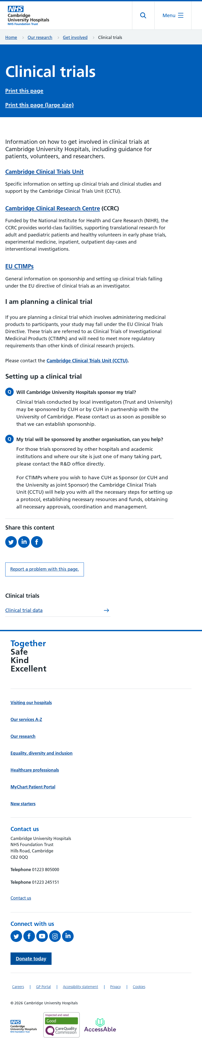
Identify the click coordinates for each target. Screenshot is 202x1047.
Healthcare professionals (35, 770)
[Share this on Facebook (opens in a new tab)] (37, 542)
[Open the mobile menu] (173, 15)
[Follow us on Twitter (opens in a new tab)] (17, 936)
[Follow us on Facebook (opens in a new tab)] (29, 936)
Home (11, 37)
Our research (40, 37)
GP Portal (43, 986)
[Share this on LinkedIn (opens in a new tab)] (24, 542)
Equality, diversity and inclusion (42, 753)
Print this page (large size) (39, 105)
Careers (18, 986)
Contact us (21, 898)
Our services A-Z (26, 719)
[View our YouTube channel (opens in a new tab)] (42, 936)
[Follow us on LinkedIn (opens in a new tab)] (68, 936)
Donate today (31, 959)
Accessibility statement (80, 986)
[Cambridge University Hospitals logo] (31, 15)
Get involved (75, 37)
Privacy (115, 986)
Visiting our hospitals (31, 702)
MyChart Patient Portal (33, 786)
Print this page (24, 90)
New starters (23, 803)
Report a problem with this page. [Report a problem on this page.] (44, 569)
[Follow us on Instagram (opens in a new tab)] (55, 936)
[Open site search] (143, 15)
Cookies (139, 986)
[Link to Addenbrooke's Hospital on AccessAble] (100, 1024)
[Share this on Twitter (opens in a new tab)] (11, 542)
